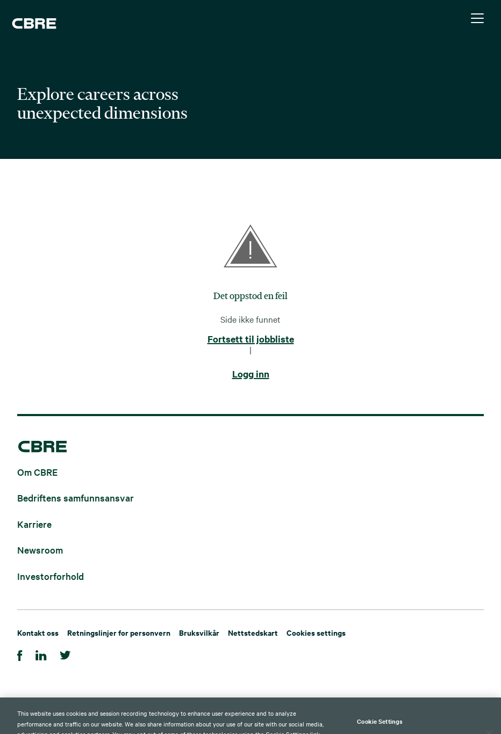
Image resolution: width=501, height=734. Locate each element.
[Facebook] (20, 654)
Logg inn (250, 374)
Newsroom (40, 549)
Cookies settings (316, 632)
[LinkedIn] (41, 654)
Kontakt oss (38, 632)
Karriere (34, 523)
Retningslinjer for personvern (118, 632)
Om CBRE (37, 471)
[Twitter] (65, 654)
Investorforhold (50, 575)
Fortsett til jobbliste (250, 339)
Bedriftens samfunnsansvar (75, 497)
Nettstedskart (253, 632)
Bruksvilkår (199, 632)
